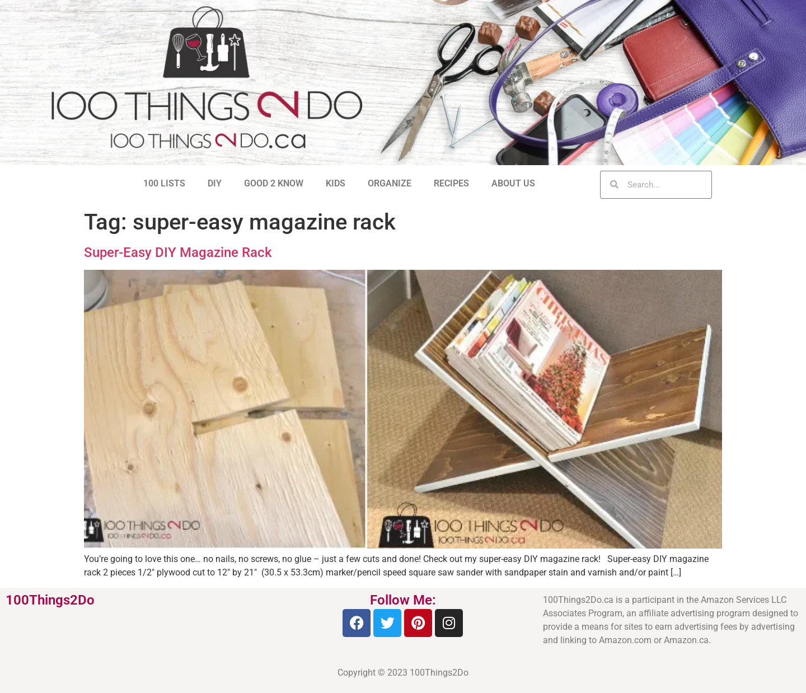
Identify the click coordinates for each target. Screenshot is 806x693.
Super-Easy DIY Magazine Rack (178, 252)
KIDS (335, 183)
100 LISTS (164, 183)
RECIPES (451, 183)
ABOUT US (513, 183)
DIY (215, 183)
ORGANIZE (389, 183)
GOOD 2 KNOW (273, 183)
